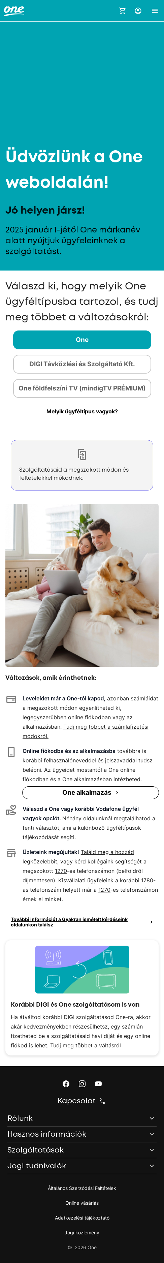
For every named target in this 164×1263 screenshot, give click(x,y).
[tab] (82, 339)
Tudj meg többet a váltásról (85, 1045)
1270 (61, 870)
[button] (138, 11)
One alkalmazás (91, 792)
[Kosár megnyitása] (123, 11)
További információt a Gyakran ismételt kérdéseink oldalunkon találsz (83, 921)
